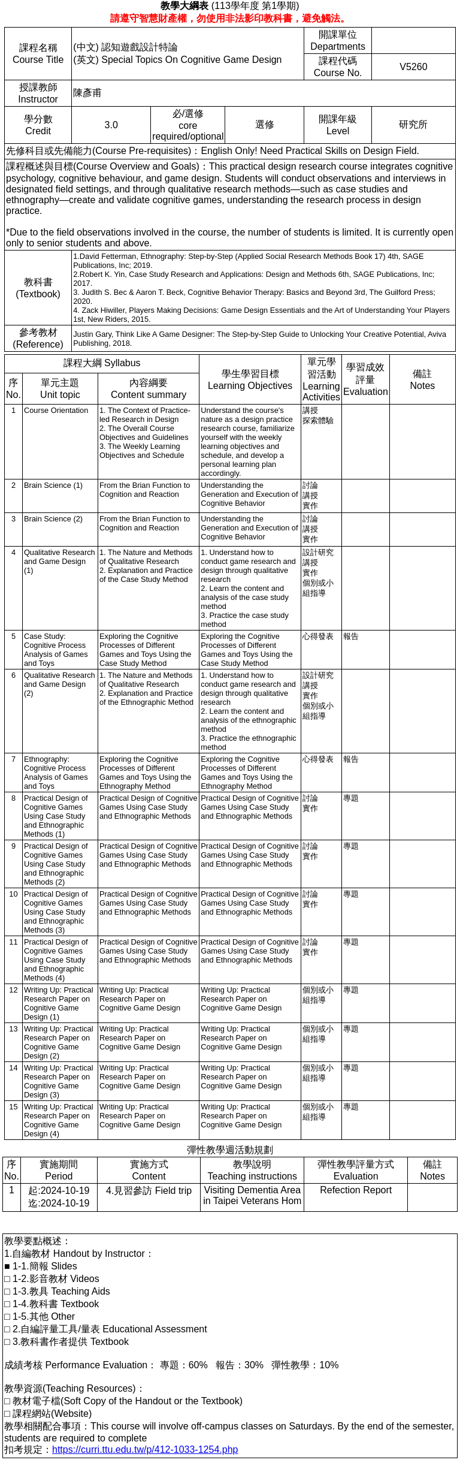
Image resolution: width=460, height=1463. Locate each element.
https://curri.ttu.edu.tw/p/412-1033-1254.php (145, 1449)
